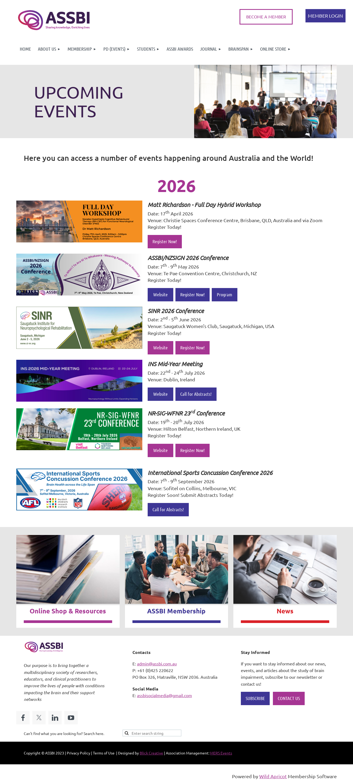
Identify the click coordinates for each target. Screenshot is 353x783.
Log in (325, 15)
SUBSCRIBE (255, 698)
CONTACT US (289, 698)
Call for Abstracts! (196, 394)
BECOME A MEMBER (266, 16)
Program (224, 294)
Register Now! (164, 241)
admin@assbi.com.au (157, 663)
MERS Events (221, 752)
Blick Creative (151, 752)
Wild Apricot (273, 776)
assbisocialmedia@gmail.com (164, 695)
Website (160, 294)
